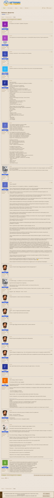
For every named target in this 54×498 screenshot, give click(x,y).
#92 (51, 309)
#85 (51, 80)
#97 (51, 378)
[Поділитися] (50, 22)
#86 (51, 123)
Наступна (19, 19)
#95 (51, 350)
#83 (51, 51)
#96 (51, 364)
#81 (51, 22)
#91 (51, 295)
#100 (51, 460)
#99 (51, 424)
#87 (51, 166)
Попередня (4, 19)
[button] (6, 8)
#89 (51, 265)
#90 (51, 279)
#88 (51, 182)
